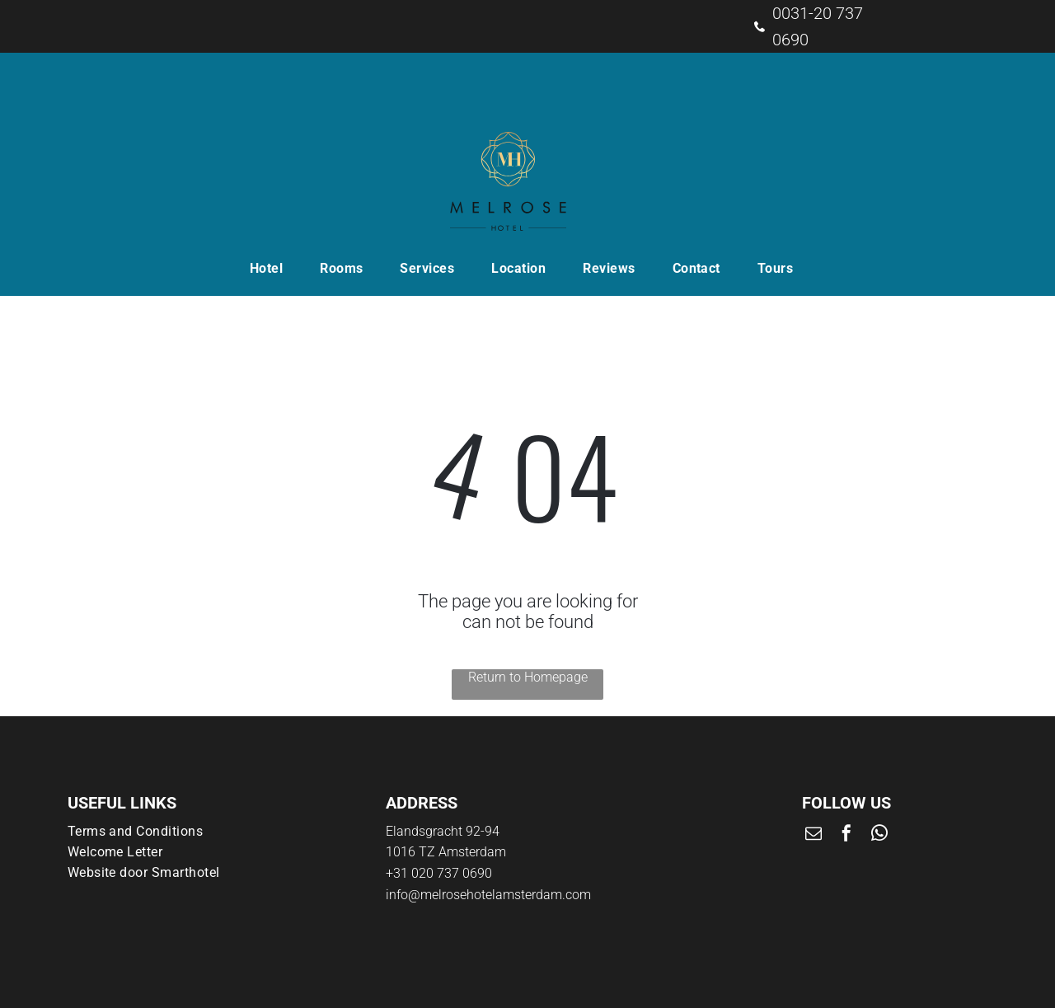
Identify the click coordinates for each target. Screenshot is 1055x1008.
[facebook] (846, 835)
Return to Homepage (528, 677)
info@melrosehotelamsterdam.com (488, 895)
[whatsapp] (879, 835)
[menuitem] (272, 268)
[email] (813, 835)
